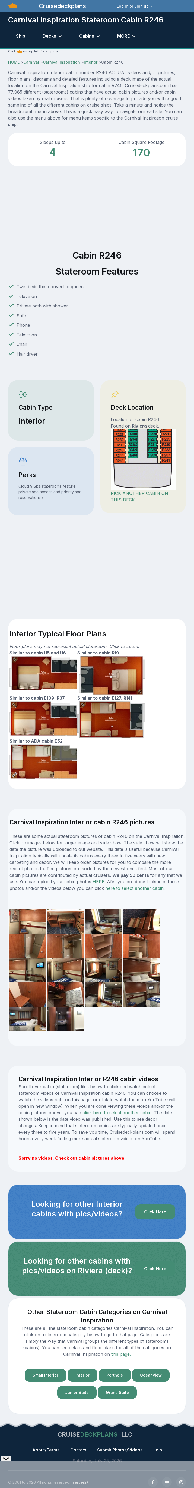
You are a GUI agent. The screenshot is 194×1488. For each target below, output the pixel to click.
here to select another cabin (134, 888)
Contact (78, 1450)
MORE (123, 36)
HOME (14, 62)
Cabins (86, 36)
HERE (98, 881)
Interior (90, 62)
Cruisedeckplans (61, 5)
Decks (49, 36)
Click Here (155, 1212)
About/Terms (45, 1450)
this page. (121, 1354)
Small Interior (45, 1375)
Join (157, 1450)
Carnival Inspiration (61, 62)
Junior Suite (77, 1392)
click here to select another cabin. (117, 1112)
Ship (20, 36)
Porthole (115, 1375)
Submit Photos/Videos (119, 1450)
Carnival (31, 62)
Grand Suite (117, 1392)
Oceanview (151, 1375)
